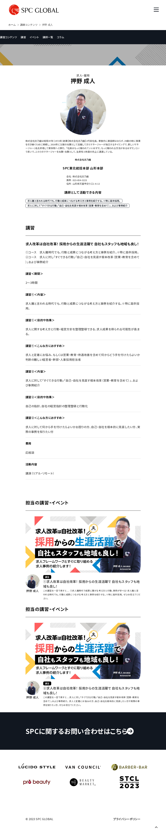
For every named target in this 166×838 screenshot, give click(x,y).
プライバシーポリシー (126, 819)
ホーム (12, 25)
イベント (34, 37)
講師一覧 (48, 37)
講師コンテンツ (29, 25)
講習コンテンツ (8, 37)
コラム (60, 37)
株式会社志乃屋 (83, 159)
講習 (23, 37)
